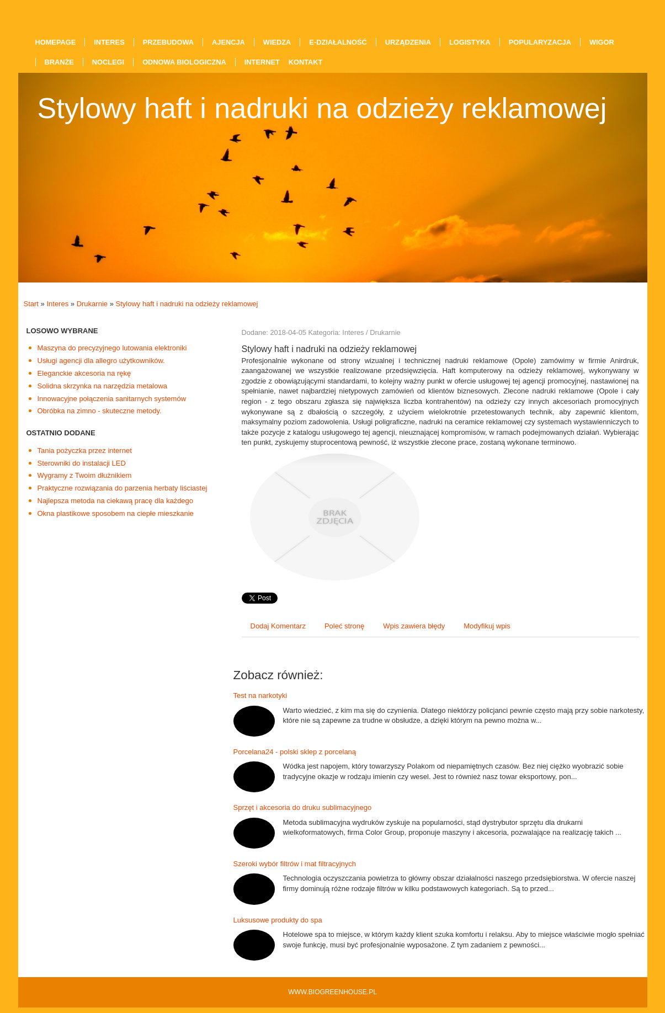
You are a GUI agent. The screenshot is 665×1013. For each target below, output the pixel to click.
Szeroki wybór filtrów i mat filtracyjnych (295, 864)
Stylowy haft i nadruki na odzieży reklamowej (186, 304)
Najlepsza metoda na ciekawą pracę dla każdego (116, 501)
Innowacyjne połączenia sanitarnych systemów (112, 398)
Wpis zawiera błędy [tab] (414, 626)
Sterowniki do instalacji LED (82, 463)
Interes (57, 304)
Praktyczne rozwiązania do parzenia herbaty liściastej (123, 488)
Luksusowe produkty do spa (277, 920)
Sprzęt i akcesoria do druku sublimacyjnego (302, 807)
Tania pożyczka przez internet (85, 450)
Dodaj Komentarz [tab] (278, 626)
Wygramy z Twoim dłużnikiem (85, 475)
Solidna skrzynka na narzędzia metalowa (103, 386)
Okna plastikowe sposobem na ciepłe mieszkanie (116, 513)
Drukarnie (92, 304)
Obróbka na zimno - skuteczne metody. (100, 411)
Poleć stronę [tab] (344, 626)
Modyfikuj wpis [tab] (487, 626)
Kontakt (306, 62)
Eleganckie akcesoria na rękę (84, 373)
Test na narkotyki (260, 695)
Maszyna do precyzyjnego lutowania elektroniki (112, 348)
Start (31, 304)
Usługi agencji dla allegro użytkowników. (101, 360)
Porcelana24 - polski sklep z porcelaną (295, 752)
